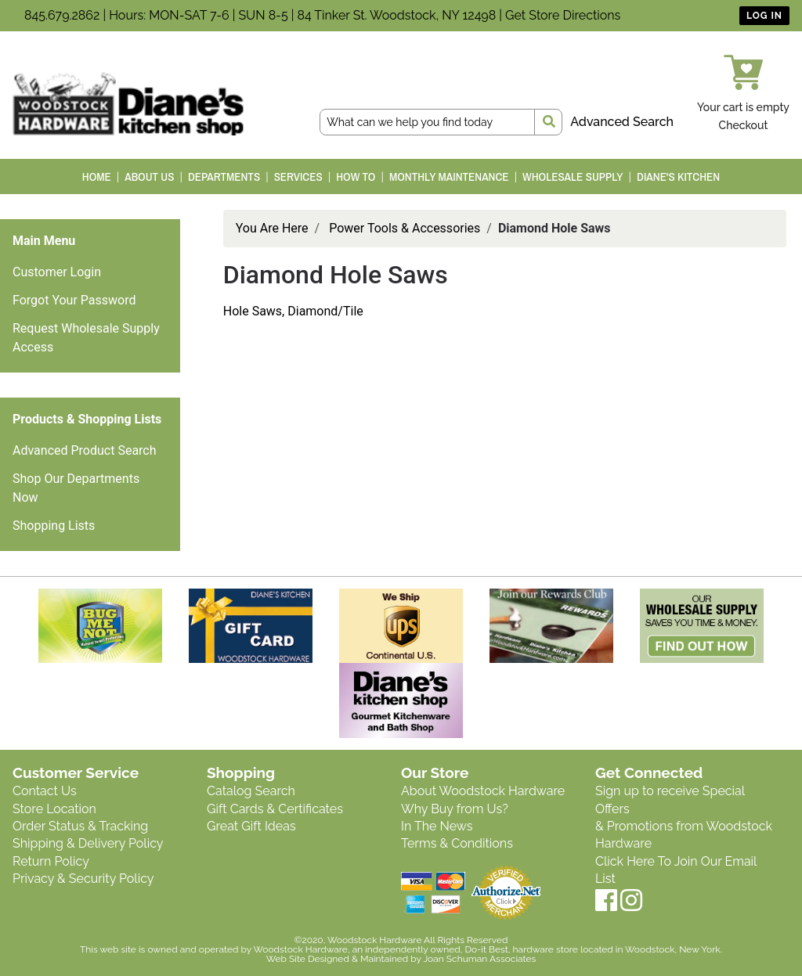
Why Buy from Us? (454, 808)
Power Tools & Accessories (404, 228)
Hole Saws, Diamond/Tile (293, 311)
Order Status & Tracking (80, 826)
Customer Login (57, 272)
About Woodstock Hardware (483, 790)
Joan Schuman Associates (479, 958)
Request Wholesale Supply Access (86, 338)
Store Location (54, 808)
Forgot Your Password (74, 300)
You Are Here (272, 228)
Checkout (743, 125)
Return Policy (51, 861)
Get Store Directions (562, 15)
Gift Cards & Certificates (275, 808)
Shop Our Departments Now (76, 488)
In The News (436, 826)
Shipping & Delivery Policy (88, 843)
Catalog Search (251, 790)
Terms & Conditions (457, 843)
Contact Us (45, 790)
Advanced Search (622, 121)
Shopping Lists (54, 525)
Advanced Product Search (85, 450)
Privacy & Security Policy (83, 878)
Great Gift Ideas (251, 826)
